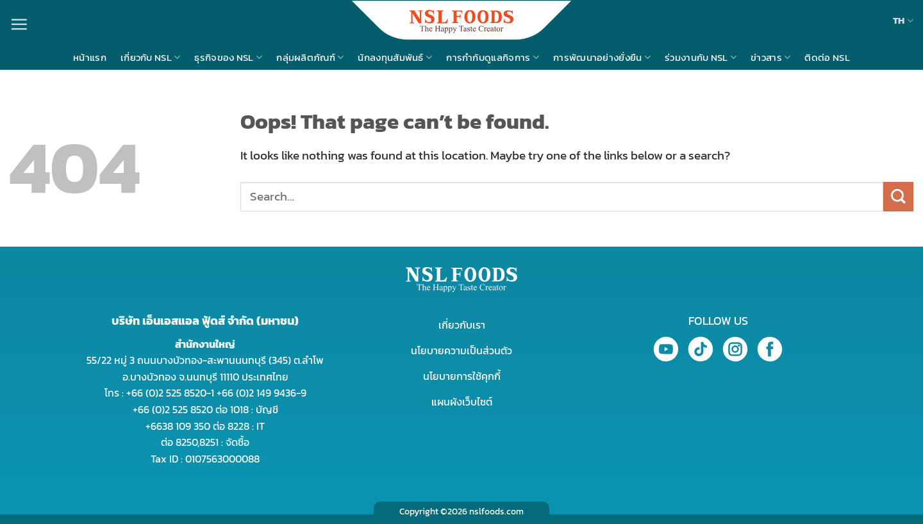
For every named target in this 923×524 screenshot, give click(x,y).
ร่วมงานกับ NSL (700, 57)
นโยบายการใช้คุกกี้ (462, 376)
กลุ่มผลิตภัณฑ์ (310, 57)
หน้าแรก (89, 57)
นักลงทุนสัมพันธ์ (395, 57)
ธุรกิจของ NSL (228, 57)
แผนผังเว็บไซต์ (461, 401)
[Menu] (19, 24)
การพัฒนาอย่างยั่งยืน (602, 57)
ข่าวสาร (770, 57)
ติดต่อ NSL (826, 57)
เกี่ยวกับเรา (461, 324)
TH (903, 20)
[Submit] (898, 197)
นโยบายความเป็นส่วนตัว (461, 350)
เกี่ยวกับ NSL (151, 57)
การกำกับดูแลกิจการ (492, 57)
